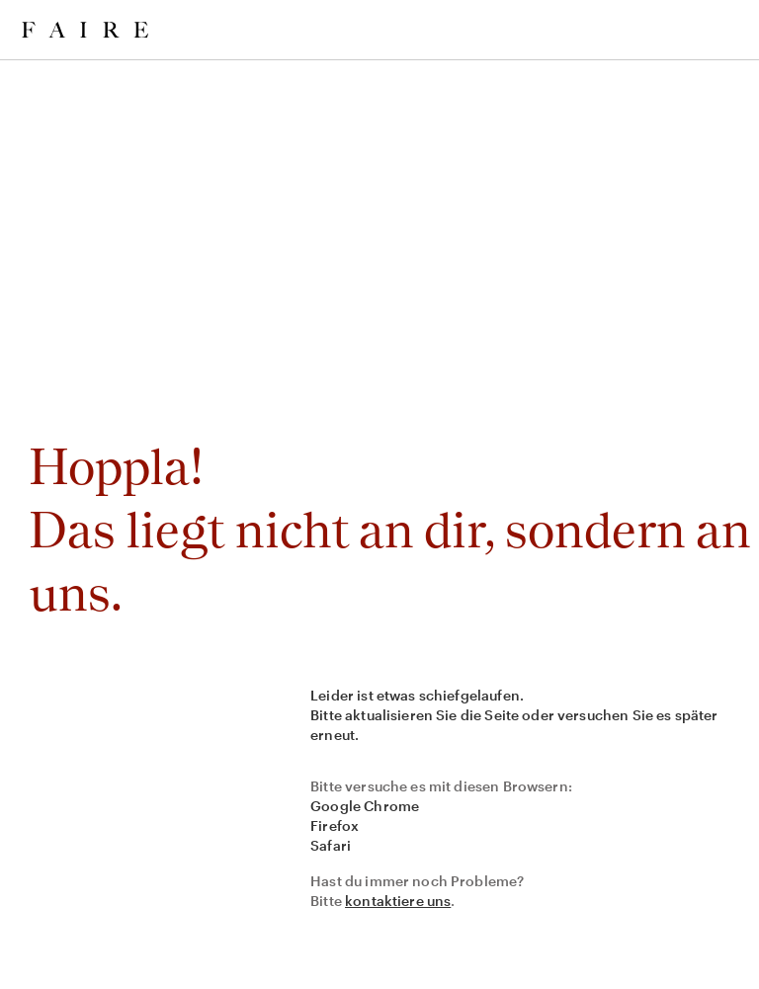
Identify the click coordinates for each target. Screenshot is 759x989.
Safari (330, 845)
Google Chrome (364, 805)
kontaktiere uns (398, 900)
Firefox (334, 825)
